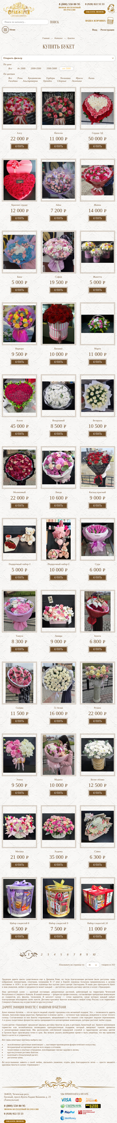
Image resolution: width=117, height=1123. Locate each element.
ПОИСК (54, 22)
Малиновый (19, 470)
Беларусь (97, 398)
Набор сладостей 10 (97, 901)
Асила (19, 398)
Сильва (19, 685)
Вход (94, 29)
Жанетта (97, 254)
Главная (45, 38)
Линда (58, 470)
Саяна (97, 829)
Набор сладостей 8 (19, 901)
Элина (19, 757)
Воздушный (58, 398)
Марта (97, 326)
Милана (19, 829)
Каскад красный (97, 470)
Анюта (97, 613)
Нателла (58, 111)
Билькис (58, 326)
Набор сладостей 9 (58, 901)
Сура (97, 542)
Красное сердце (19, 182)
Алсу (19, 111)
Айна (58, 182)
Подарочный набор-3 (19, 542)
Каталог (58, 38)
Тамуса (19, 613)
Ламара (58, 613)
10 (94, 932)
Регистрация (107, 29)
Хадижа (58, 829)
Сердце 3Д (97, 111)
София (58, 254)
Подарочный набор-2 (58, 542)
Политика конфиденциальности (18, 1118)
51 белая (58, 685)
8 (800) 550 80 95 (69, 4)
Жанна (97, 182)
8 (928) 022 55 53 (94, 4)
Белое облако (97, 757)
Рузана (97, 685)
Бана (19, 254)
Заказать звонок (95, 12)
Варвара (19, 326)
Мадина (58, 757)
